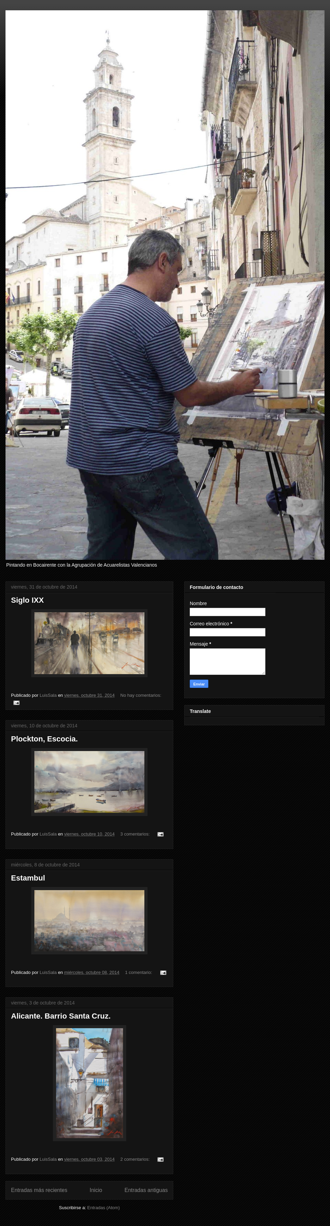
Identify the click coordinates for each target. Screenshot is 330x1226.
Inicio (96, 1190)
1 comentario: (139, 972)
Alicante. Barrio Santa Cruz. (61, 1016)
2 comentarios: (135, 1159)
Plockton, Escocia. (44, 739)
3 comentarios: (135, 834)
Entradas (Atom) (103, 1207)
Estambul (28, 878)
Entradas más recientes (39, 1190)
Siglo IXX (27, 600)
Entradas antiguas (146, 1190)
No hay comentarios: (140, 695)
